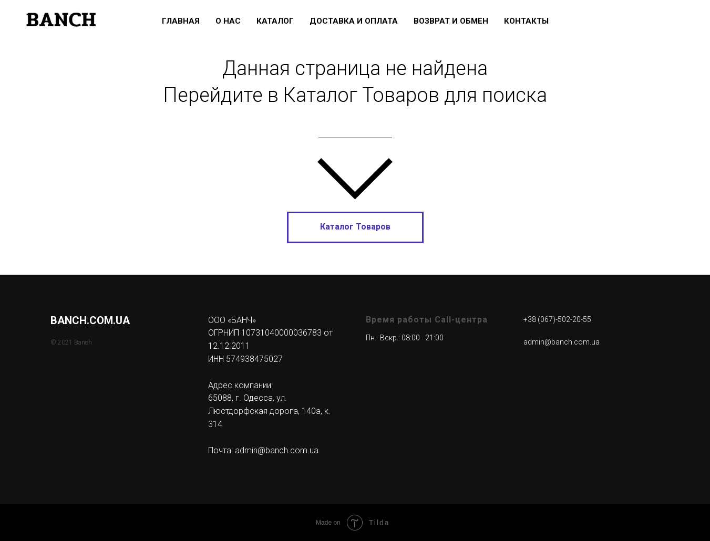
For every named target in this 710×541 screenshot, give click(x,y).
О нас (228, 21)
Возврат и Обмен (451, 21)
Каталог (275, 21)
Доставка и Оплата (354, 21)
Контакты (526, 21)
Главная (181, 21)
